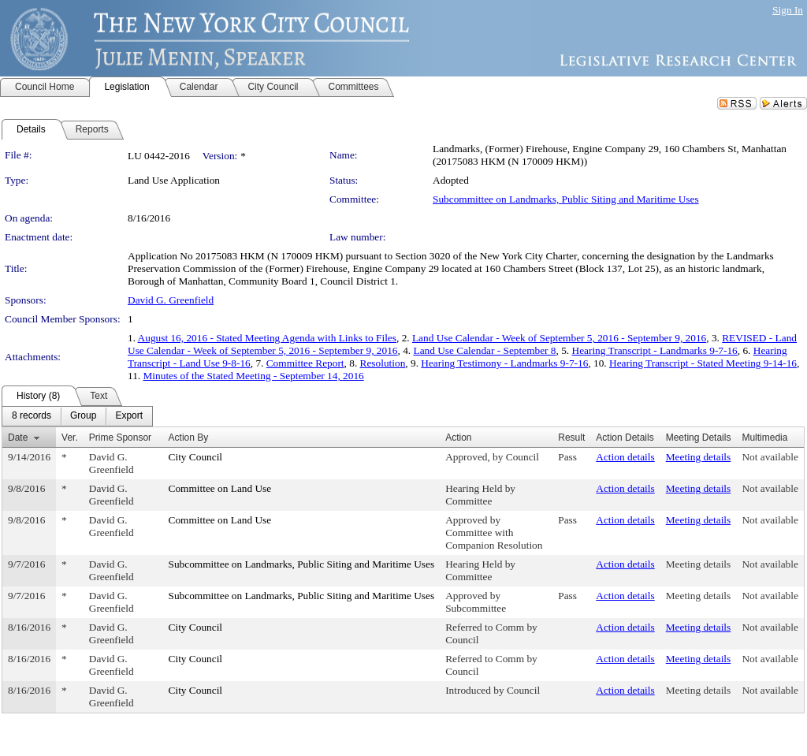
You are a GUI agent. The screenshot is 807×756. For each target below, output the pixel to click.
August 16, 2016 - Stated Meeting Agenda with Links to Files (267, 338)
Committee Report (305, 363)
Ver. (69, 437)
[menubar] (77, 416)
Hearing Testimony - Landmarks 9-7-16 (504, 363)
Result (571, 437)
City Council (196, 457)
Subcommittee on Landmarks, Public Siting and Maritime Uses (566, 199)
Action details (625, 457)
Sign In (787, 10)
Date (18, 437)
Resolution (383, 363)
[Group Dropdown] (83, 416)
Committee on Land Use (220, 488)
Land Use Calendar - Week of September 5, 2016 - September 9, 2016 (559, 338)
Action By (189, 437)
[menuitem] (31, 416)
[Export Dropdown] (129, 416)
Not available (770, 457)
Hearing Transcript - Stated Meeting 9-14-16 (703, 363)
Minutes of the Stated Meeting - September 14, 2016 (253, 376)
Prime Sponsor (120, 437)
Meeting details (698, 457)
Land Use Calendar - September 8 (485, 350)
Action (458, 437)
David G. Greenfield (171, 300)
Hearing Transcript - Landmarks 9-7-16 (655, 350)
